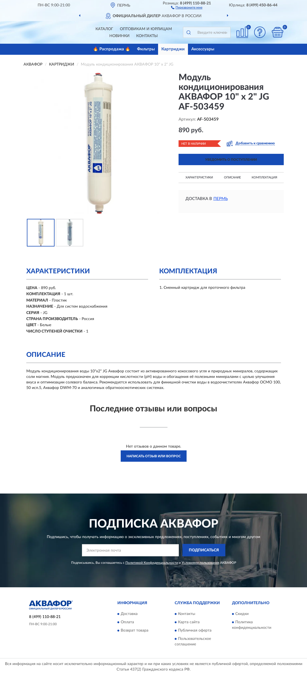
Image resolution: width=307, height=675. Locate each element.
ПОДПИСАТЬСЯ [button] (204, 550)
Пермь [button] (220, 199)
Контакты (147, 36)
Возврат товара (134, 630)
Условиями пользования (200, 562)
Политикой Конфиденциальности (151, 562)
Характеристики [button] (199, 177)
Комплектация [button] (264, 177)
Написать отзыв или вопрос (154, 456)
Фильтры (146, 49)
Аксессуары (202, 49)
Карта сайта (189, 622)
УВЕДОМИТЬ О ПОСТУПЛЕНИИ (231, 159)
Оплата (127, 622)
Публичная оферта (194, 630)
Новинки (119, 36)
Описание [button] (232, 177)
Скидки (242, 614)
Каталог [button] (104, 29)
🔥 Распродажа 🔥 (111, 49)
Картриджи (173, 49)
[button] (186, 7)
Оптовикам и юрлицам (146, 29)
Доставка (129, 614)
